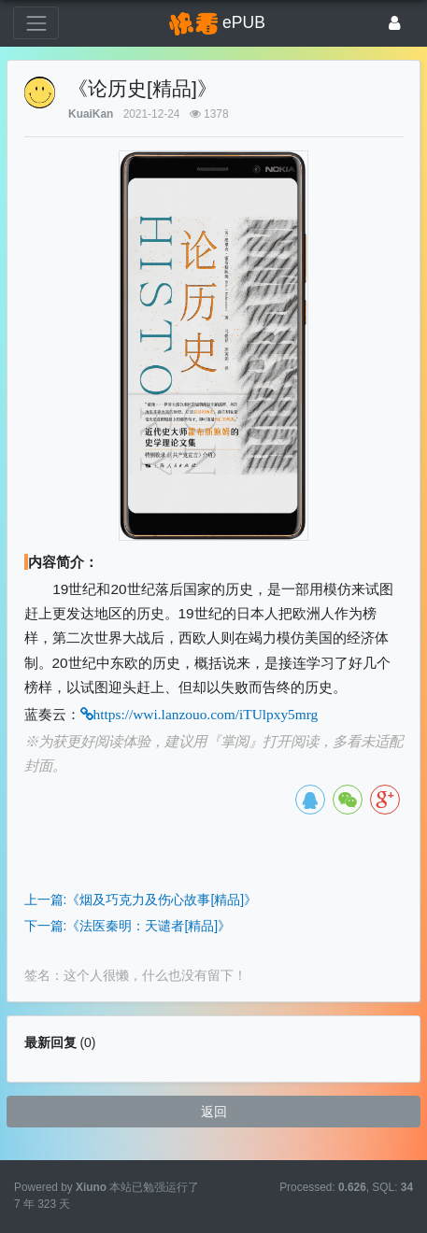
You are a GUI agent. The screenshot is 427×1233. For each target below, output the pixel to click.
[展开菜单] (36, 23)
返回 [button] (214, 1111)
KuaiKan (90, 113)
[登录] (395, 23)
